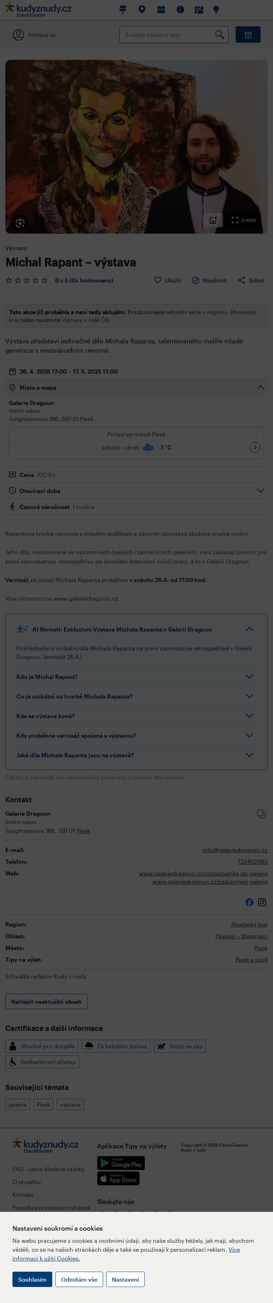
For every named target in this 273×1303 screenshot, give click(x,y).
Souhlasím (32, 1279)
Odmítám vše (79, 1279)
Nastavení (125, 1279)
